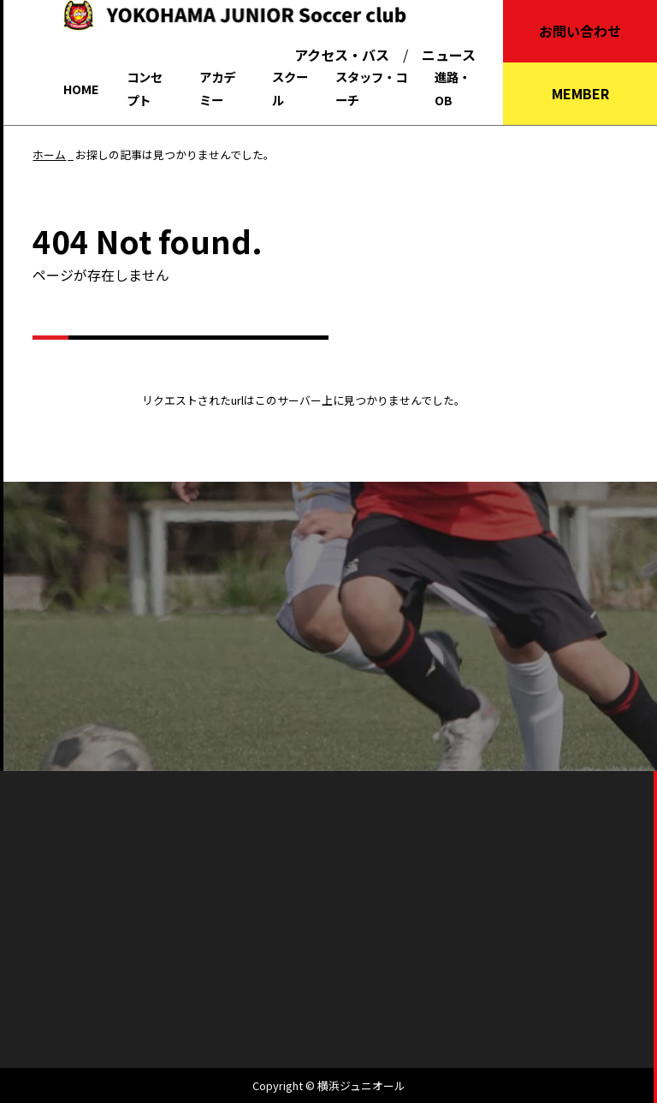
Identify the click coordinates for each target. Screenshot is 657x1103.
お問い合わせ (580, 31)
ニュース (449, 54)
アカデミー (217, 88)
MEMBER (580, 93)
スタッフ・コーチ (371, 88)
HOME (81, 89)
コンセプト (145, 88)
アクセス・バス (341, 54)
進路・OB (453, 88)
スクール (290, 88)
